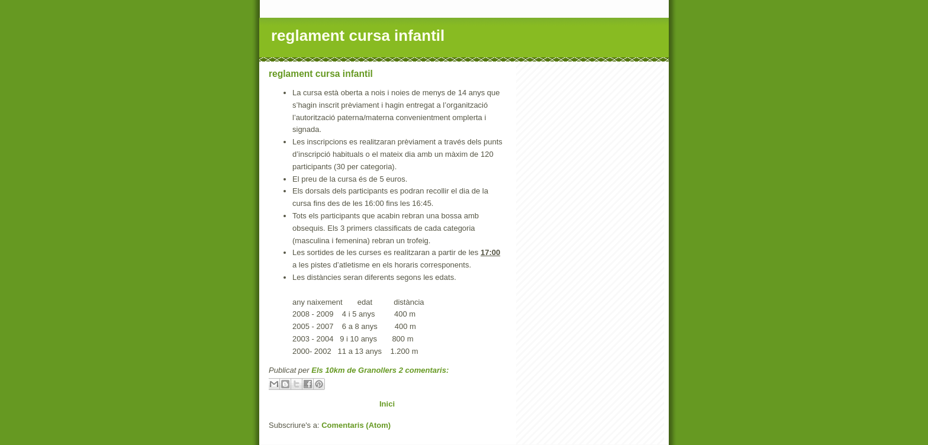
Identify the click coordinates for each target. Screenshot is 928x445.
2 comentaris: (424, 370)
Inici (387, 403)
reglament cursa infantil (321, 74)
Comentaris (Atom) (356, 425)
